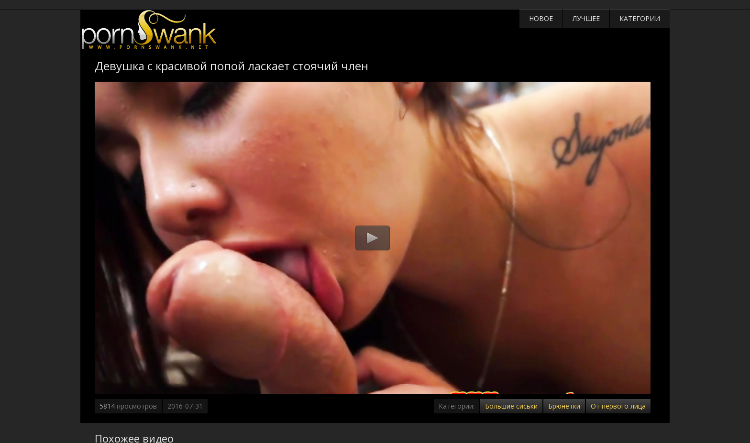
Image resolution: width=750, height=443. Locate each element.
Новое (541, 18)
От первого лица (618, 406)
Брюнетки (564, 406)
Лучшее (586, 18)
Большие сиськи (511, 406)
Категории (639, 18)
